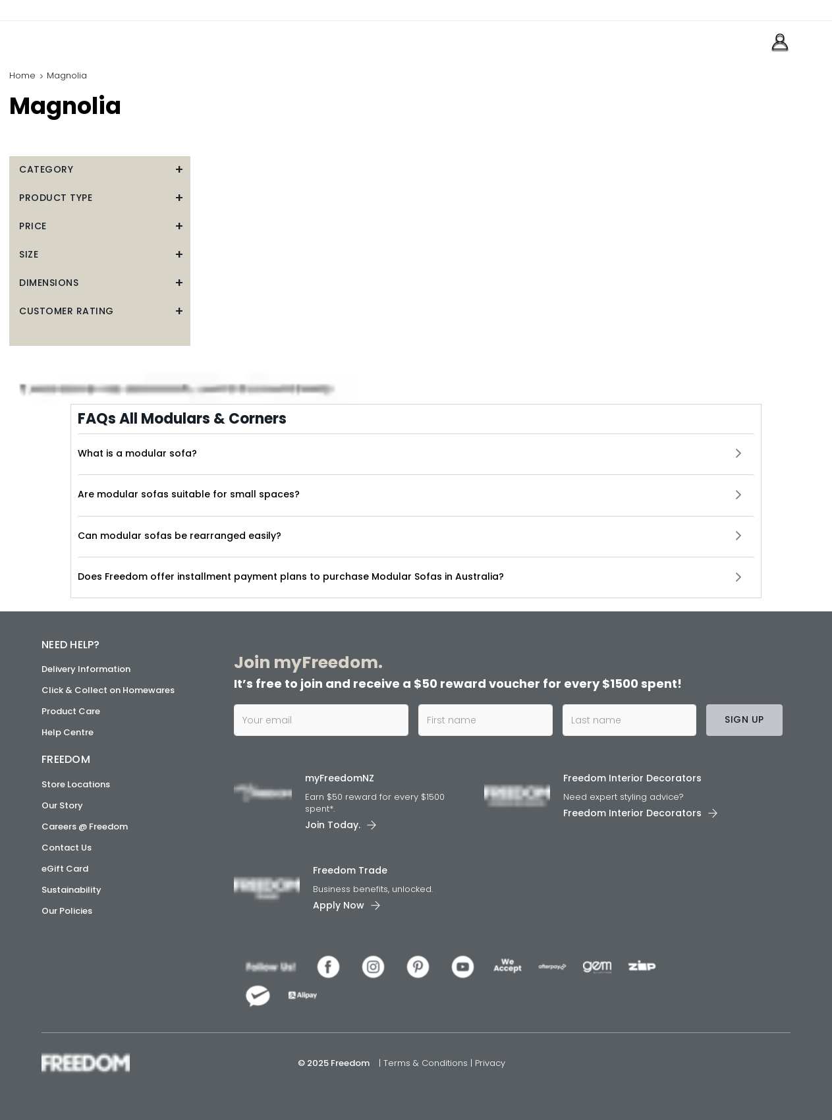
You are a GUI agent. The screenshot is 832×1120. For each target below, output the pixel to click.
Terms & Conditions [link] (426, 1063)
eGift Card (65, 868)
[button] (99, 169)
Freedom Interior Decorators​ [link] (632, 778)
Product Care (71, 711)
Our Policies (67, 910)
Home (22, 75)
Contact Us (67, 847)
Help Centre (68, 732)
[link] (100, 38)
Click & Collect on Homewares (108, 690)
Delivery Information (86, 669)
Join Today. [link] (332, 824)
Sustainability (71, 889)
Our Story (62, 804)
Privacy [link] (490, 1063)
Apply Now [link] (338, 905)
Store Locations (76, 783)
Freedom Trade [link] (350, 870)
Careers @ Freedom (85, 826)
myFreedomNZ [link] (339, 778)
